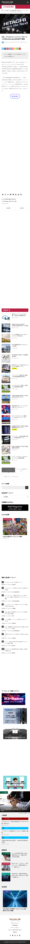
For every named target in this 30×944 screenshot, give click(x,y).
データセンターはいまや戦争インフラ (13, 582)
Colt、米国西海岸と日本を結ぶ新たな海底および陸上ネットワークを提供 (16, 627)
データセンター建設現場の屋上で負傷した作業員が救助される (16, 650)
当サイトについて (15, 923)
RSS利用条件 (15, 925)
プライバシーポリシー (15, 927)
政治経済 (14, 584)
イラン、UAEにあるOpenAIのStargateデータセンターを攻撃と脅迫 (16, 642)
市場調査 (14, 608)
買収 (15, 201)
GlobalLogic (5, 201)
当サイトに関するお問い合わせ (15, 929)
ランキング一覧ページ (24, 813)
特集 (13, 615)
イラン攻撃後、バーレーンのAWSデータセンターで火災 (16, 620)
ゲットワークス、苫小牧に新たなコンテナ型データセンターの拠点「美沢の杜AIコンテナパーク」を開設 (16, 597)
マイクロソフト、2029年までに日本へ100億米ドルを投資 (16, 589)
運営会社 (15, 932)
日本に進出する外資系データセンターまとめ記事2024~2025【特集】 (16, 612)
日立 (13, 201)
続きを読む (15, 96)
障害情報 (14, 623)
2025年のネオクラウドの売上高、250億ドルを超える (16, 635)
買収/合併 (14, 199)
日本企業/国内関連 (8, 7)
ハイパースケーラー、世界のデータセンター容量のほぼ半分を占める (16, 605)
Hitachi (10, 201)
